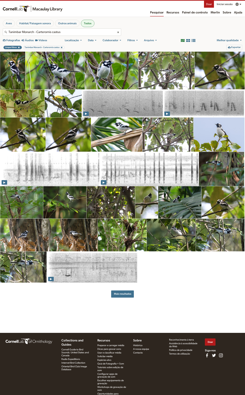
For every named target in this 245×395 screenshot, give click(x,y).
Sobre (227, 12)
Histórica (137, 345)
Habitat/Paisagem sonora (35, 23)
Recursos (172, 12)
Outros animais (67, 23)
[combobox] (62, 32)
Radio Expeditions (70, 359)
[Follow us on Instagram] (221, 355)
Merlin (215, 12)
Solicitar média (105, 356)
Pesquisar (157, 12)
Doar (209, 4)
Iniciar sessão (225, 4)
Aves (9, 23)
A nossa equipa (141, 349)
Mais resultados (122, 294)
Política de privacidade (180, 350)
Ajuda (238, 12)
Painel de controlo (195, 12)
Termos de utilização (179, 354)
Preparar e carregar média (110, 345)
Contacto (138, 353)
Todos (87, 23)
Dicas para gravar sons (109, 349)
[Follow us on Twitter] (214, 355)
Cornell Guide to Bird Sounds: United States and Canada (75, 352)
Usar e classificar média (109, 353)
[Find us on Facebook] (207, 355)
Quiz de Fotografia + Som (110, 364)
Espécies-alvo (104, 360)
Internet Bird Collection (73, 363)
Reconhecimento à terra (181, 340)
